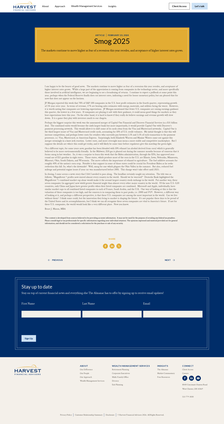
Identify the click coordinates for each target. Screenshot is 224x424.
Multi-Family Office (120, 377)
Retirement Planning (120, 369)
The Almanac (162, 369)
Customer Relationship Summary (88, 415)
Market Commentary (166, 373)
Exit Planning (117, 384)
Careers (185, 373)
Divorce (115, 381)
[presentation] (44, 326)
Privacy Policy (66, 415)
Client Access (179, 6)
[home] (24, 6)
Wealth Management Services (86, 6)
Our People (84, 373)
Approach (60, 6)
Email (146, 304)
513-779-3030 (188, 396)
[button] (45, 6)
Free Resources (163, 377)
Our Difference (86, 369)
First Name (28, 304)
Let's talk (199, 6)
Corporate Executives (121, 373)
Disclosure (110, 415)
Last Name (88, 304)
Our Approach (86, 377)
